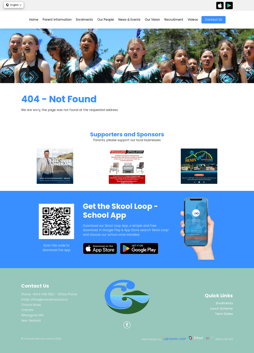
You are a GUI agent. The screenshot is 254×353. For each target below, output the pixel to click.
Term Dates (224, 314)
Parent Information (57, 19)
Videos (193, 19)
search (231, 20)
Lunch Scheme (221, 308)
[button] (14, 5)
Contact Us (213, 19)
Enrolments (84, 19)
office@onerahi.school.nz (49, 299)
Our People (105, 19)
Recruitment (173, 19)
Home (33, 19)
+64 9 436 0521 (43, 294)
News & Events (129, 19)
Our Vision (152, 19)
